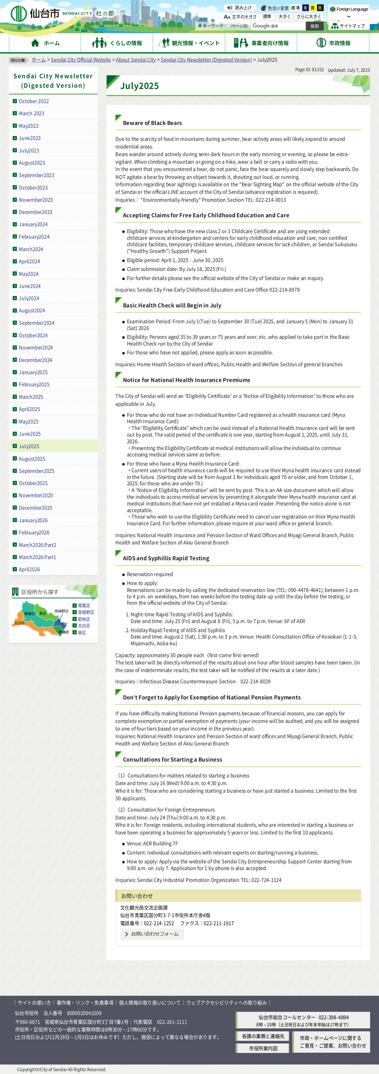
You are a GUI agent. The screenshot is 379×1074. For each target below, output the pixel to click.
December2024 (35, 359)
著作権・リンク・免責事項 (85, 1002)
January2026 (33, 519)
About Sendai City (136, 59)
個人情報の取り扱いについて (150, 1002)
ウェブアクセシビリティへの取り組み (226, 1002)
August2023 (32, 162)
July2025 (29, 445)
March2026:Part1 (37, 556)
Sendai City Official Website (81, 59)
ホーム (39, 59)
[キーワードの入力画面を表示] (200, 26)
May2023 (28, 125)
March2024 (31, 248)
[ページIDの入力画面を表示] (228, 26)
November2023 (36, 199)
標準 (295, 8)
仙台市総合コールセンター (287, 1016)
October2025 (33, 482)
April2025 (29, 408)
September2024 (36, 322)
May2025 (28, 421)
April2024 (29, 260)
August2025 (32, 458)
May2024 (28, 273)
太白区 (84, 625)
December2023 (35, 211)
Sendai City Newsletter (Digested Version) (206, 59)
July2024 (29, 298)
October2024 (33, 334)
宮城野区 (86, 612)
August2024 (32, 310)
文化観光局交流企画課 (144, 907)
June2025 (30, 433)
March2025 (31, 396)
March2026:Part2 (37, 544)
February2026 (34, 531)
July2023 (29, 150)
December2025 (35, 507)
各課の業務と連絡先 (263, 1036)
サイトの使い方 (34, 1002)
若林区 (84, 619)
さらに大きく (309, 16)
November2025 (36, 495)
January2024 (33, 224)
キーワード (211, 26)
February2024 (34, 236)
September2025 (36, 470)
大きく (285, 16)
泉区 (82, 632)
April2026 (29, 569)
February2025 (34, 384)
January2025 (33, 371)
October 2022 (34, 100)
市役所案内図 (263, 1048)
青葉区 (84, 605)
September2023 (36, 174)
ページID (237, 26)
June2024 (30, 285)
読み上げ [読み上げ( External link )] (243, 7)
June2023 (30, 137)
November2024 (36, 347)
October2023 (33, 187)
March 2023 (31, 113)
